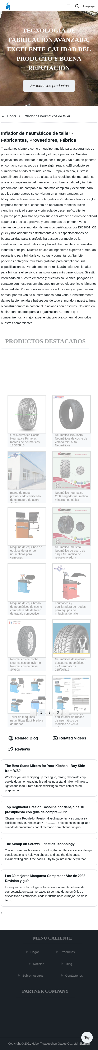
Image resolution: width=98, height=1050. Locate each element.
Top (87, 1037)
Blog (70, 963)
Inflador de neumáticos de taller (47, 116)
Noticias (39, 963)
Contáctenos (75, 975)
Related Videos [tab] (69, 738)
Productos (68, 952)
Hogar (12, 116)
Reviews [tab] (19, 749)
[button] (68, 6)
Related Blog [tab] (23, 738)
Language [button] (89, 6)
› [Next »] (65, 712)
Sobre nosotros (33, 975)
